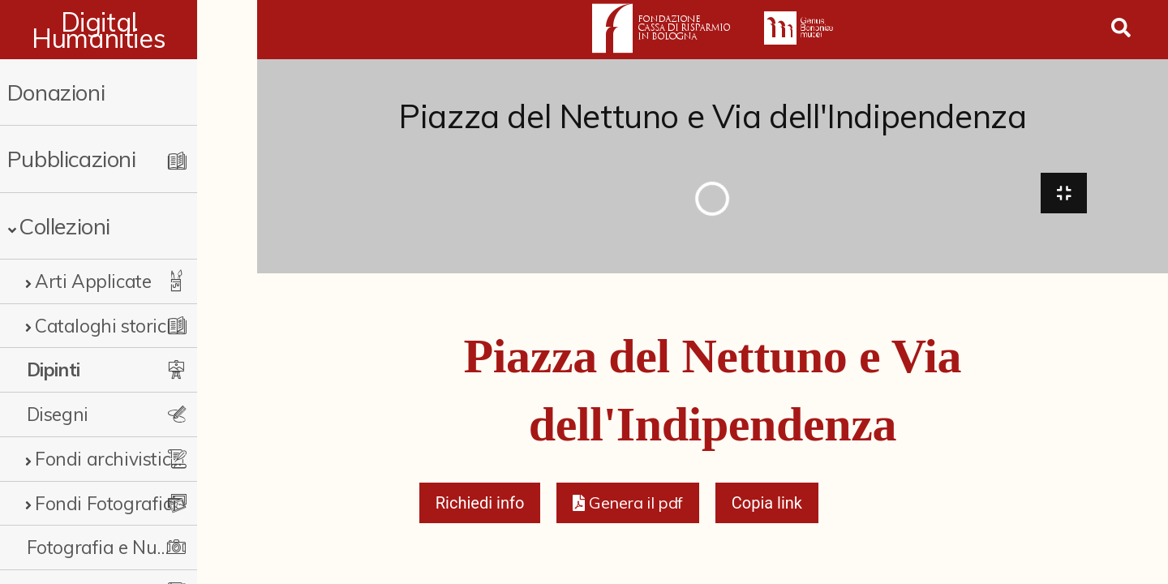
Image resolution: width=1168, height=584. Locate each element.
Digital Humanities (128, 30)
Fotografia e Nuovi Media (126, 547)
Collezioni (64, 226)
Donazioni (56, 92)
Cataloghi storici (102, 325)
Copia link (767, 507)
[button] (627, 507)
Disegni (57, 414)
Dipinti (53, 369)
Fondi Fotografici (105, 503)
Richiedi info (480, 507)
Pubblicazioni (71, 158)
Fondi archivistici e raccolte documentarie (134, 458)
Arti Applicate (93, 281)
